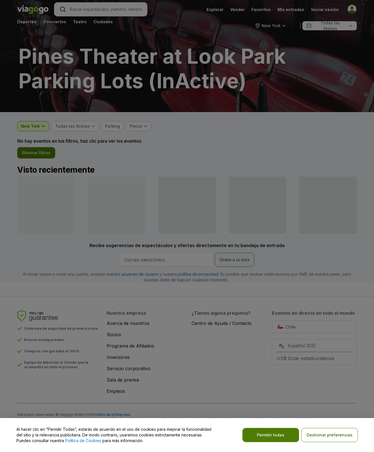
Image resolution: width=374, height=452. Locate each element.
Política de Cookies (83, 440)
